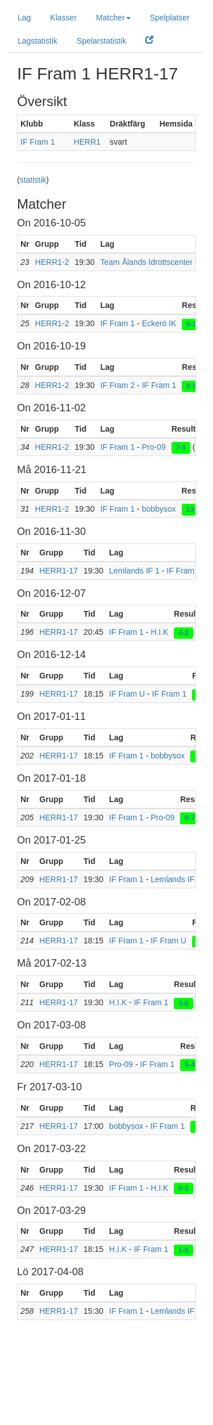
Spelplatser (170, 17)
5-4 (190, 1065)
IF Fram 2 (118, 385)
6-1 (183, 1188)
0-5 (191, 386)
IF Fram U (127, 693)
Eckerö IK (159, 323)
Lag (24, 17)
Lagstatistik (37, 40)
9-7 (190, 818)
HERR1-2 (52, 262)
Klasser (63, 17)
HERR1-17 (58, 570)
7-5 (181, 448)
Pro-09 (154, 447)
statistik (33, 179)
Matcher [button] (113, 17)
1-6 (183, 1250)
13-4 (193, 509)
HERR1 (87, 141)
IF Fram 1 (37, 141)
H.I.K (159, 631)
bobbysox (159, 508)
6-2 (191, 324)
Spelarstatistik (101, 40)
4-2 (183, 632)
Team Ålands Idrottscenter (147, 262)
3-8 (183, 1003)
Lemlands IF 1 (134, 570)
